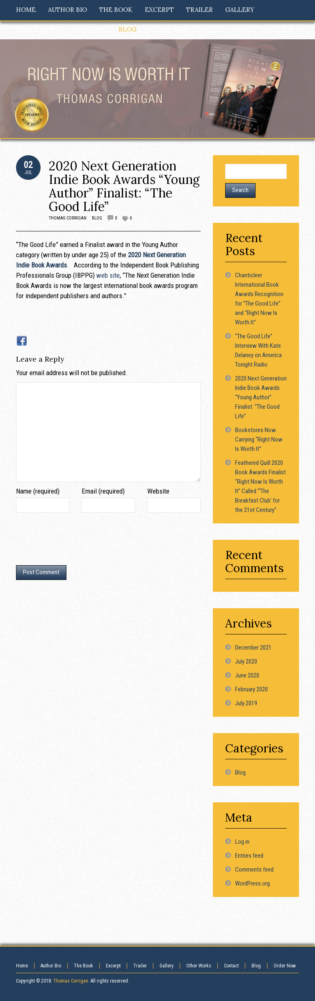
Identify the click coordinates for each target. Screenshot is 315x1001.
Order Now (285, 966)
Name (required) (37, 491)
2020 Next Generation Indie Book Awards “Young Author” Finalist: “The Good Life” (124, 186)
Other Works (198, 966)
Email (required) (103, 491)
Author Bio (51, 966)
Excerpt (113, 966)
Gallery (166, 966)
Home (22, 966)
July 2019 (246, 703)
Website (158, 491)
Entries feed (249, 855)
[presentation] (78, 541)
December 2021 (253, 647)
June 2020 (247, 675)
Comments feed (254, 869)
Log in (242, 841)
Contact (231, 966)
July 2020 (246, 661)
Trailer (140, 966)
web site (108, 275)
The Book (83, 966)
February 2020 (251, 689)
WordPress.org (252, 883)
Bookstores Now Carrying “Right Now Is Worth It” (259, 439)
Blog (97, 218)
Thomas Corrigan (68, 218)
